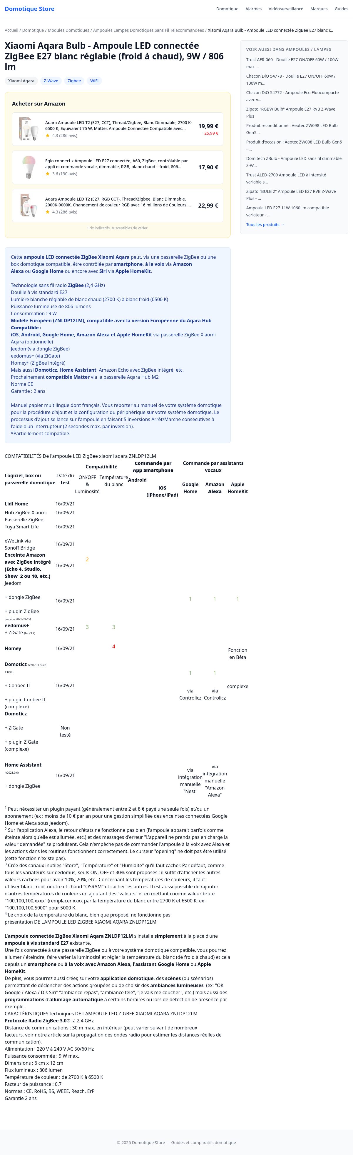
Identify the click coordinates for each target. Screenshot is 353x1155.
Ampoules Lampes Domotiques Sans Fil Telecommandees (148, 30)
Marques (319, 8)
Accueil (11, 30)
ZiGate (51, 356)
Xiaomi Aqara (21, 81)
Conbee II (19, 685)
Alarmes (253, 8)
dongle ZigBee (52, 349)
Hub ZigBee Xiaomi (26, 512)
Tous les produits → (265, 224)
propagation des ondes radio (108, 1035)
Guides (341, 8)
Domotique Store (29, 9)
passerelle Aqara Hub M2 (131, 377)
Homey (13, 648)
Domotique (227, 8)
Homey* (20, 363)
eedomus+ (22, 356)
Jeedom (19, 349)
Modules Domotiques (68, 30)
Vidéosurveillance (286, 8)
